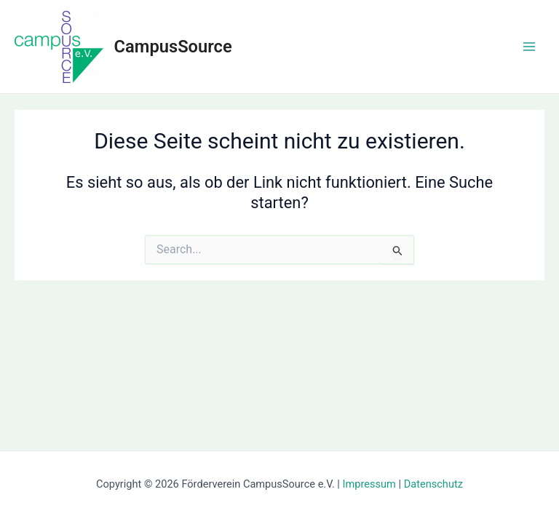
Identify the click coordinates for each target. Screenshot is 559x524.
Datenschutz (433, 484)
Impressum (369, 484)
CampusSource (173, 46)
